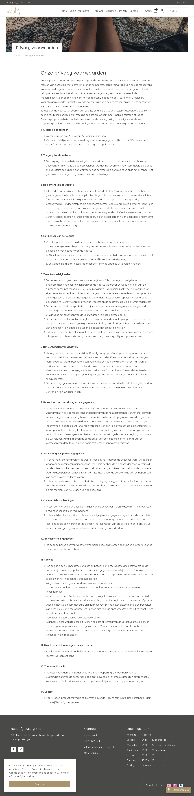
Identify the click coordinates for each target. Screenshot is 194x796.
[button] (39, 786)
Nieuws (99, 10)
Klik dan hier (27, 777)
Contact (134, 10)
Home (63, 10)
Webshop (111, 10)
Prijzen (123, 10)
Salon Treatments (81, 11)
